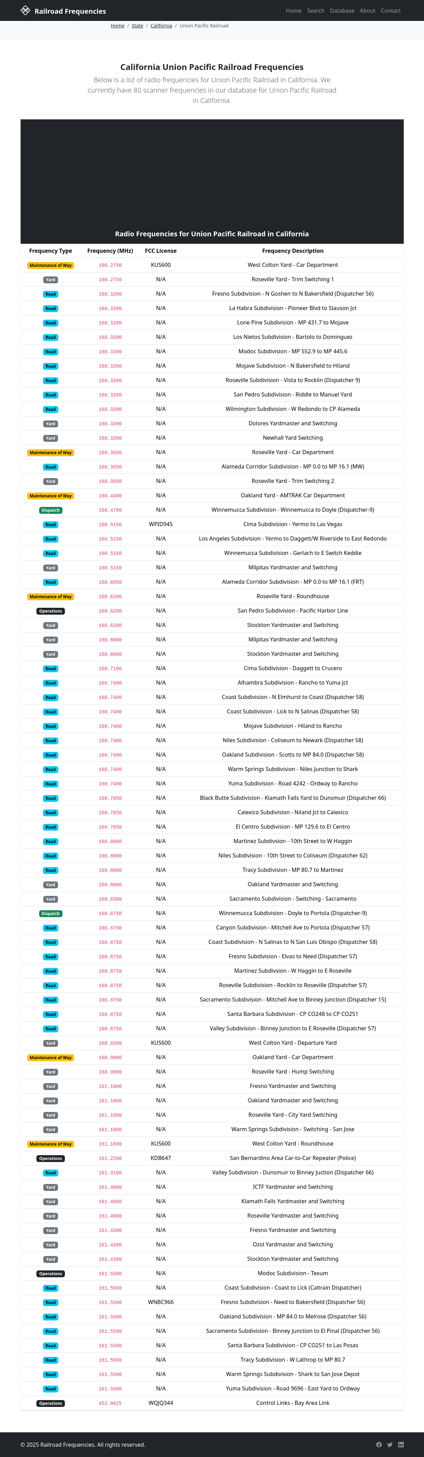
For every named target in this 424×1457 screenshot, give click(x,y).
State (138, 25)
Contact (391, 10)
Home (294, 10)
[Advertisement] (212, 174)
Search (316, 10)
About (367, 10)
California (161, 25)
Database (342, 10)
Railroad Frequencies (63, 9)
